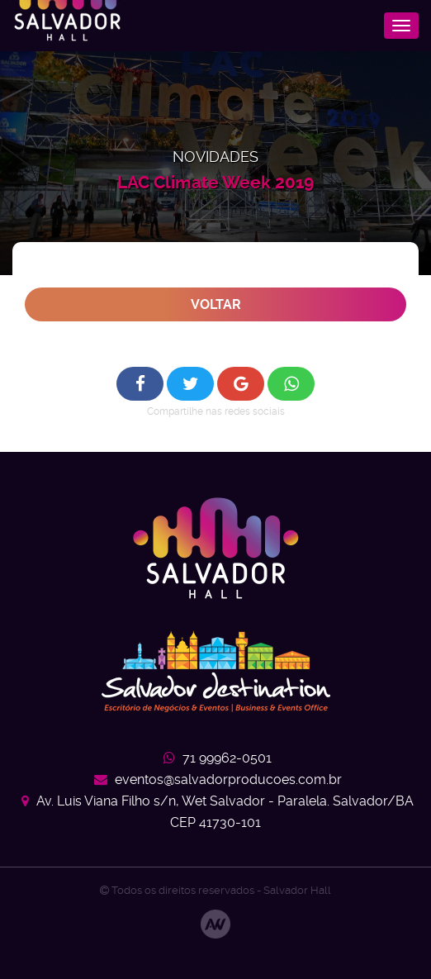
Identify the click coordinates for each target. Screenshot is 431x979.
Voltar (216, 304)
